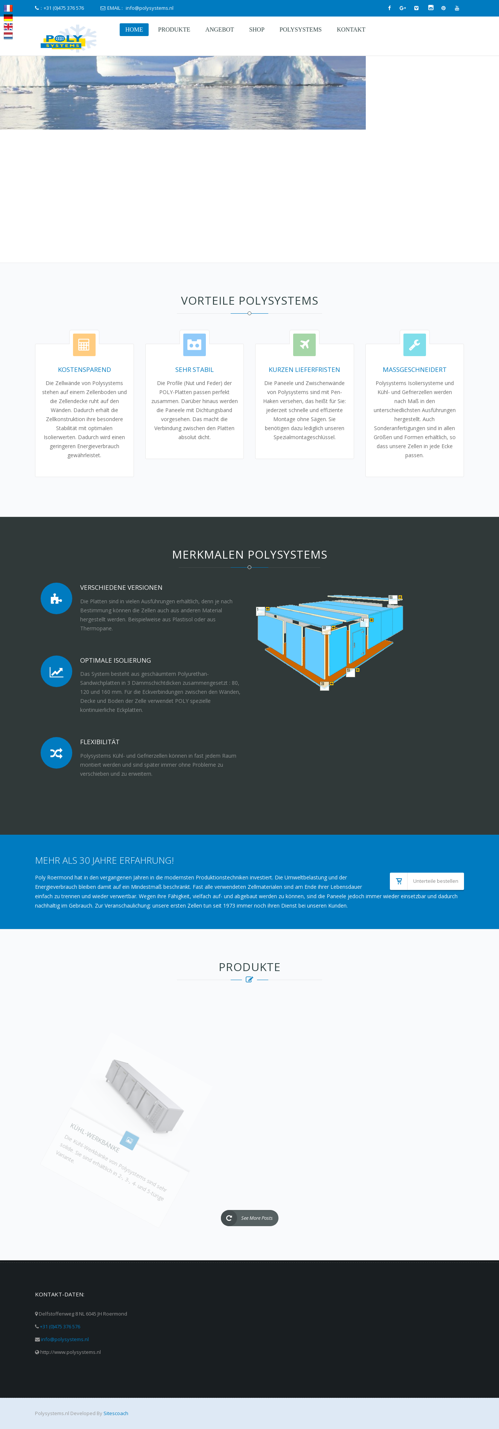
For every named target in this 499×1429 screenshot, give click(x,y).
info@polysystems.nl (65, 1339)
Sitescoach (115, 1413)
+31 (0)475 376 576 (60, 1326)
